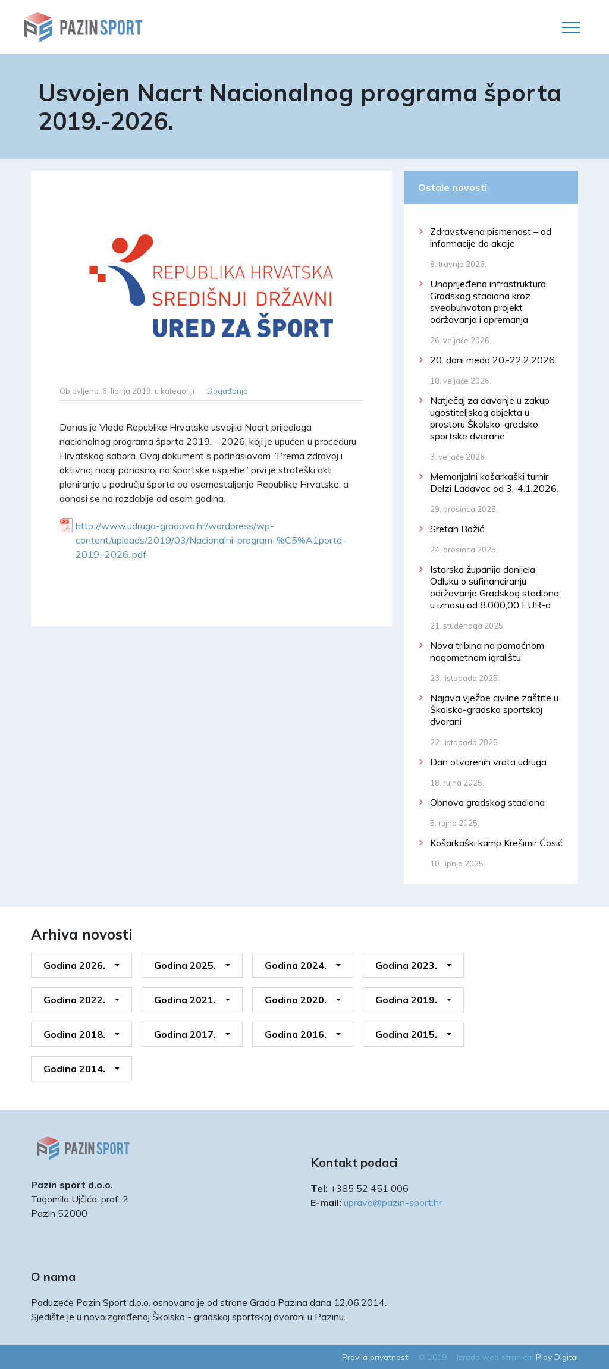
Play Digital (557, 1357)
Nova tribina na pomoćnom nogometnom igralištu (487, 651)
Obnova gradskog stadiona (487, 802)
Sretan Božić (457, 529)
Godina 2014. (74, 1069)
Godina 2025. (185, 965)
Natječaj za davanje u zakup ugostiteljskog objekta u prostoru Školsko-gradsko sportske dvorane (490, 418)
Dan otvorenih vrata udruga (488, 762)
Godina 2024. (296, 965)
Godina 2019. (406, 1000)
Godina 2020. (296, 1000)
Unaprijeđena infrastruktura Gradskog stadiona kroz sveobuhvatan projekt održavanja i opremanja (488, 301)
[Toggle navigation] (571, 27)
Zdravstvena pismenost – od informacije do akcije (490, 237)
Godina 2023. (406, 965)
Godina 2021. (185, 1000)
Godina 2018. (74, 1034)
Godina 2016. (296, 1034)
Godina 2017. (185, 1034)
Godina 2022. (74, 1000)
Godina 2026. (74, 965)
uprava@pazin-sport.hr (393, 1202)
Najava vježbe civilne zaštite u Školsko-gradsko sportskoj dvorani (494, 709)
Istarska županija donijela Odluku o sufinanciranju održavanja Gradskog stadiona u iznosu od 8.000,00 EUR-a (494, 587)
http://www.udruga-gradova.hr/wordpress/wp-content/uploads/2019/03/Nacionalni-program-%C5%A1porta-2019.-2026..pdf (211, 540)
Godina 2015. (406, 1034)
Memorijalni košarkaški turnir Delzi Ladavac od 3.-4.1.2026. (494, 482)
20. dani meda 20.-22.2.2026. (493, 360)
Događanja (227, 390)
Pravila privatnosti (376, 1357)
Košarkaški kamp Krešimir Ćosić (496, 843)
